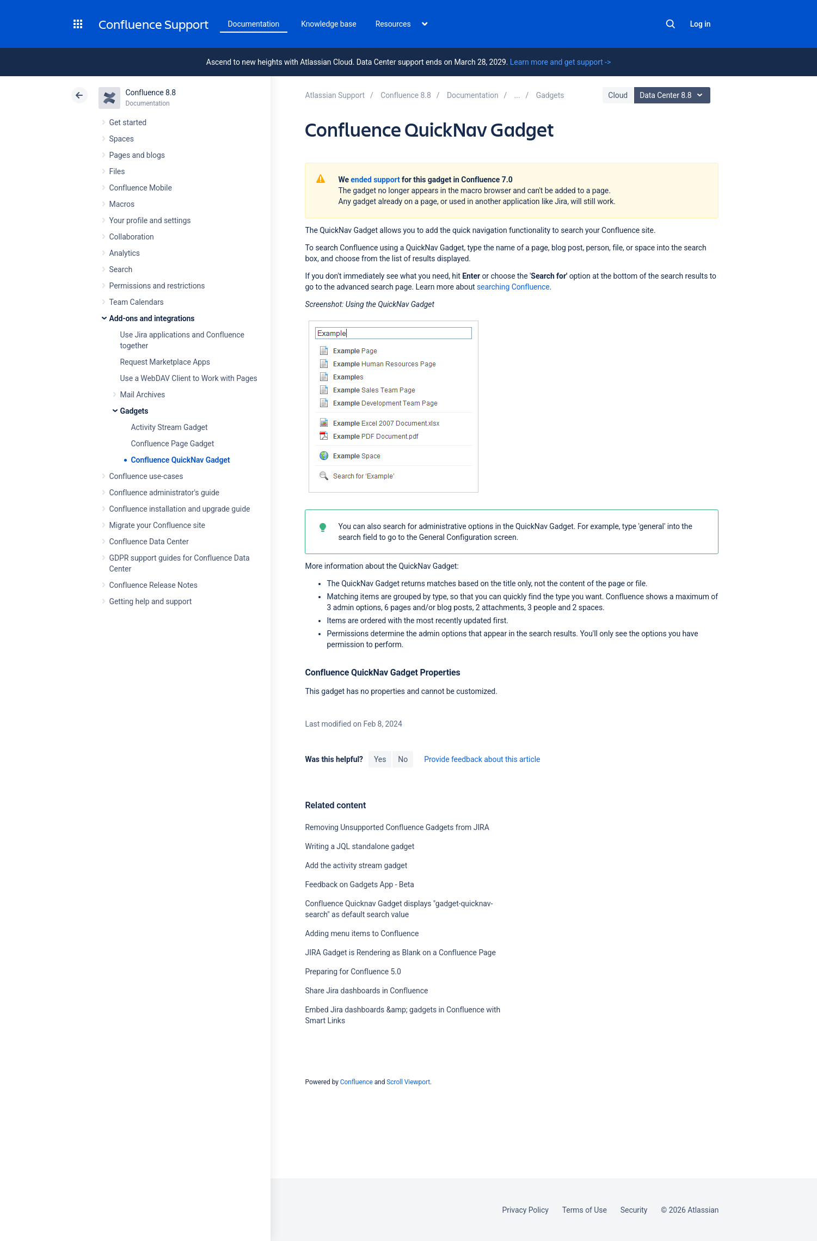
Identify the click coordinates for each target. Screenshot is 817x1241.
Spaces (121, 138)
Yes (380, 759)
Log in (700, 24)
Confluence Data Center (149, 541)
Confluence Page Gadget (172, 443)
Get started (128, 122)
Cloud (618, 95)
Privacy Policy (525, 1210)
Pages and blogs (137, 155)
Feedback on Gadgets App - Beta (359, 884)
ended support (375, 179)
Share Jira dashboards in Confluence (366, 990)
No (403, 759)
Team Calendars (136, 302)
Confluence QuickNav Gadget (180, 460)
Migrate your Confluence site (157, 525)
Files (117, 171)
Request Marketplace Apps (165, 362)
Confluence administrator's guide (164, 492)
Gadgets (134, 411)
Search (670, 24)
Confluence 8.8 (151, 92)
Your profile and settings (150, 220)
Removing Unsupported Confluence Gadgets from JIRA (397, 827)
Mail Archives (142, 394)
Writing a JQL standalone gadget (359, 846)
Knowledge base (329, 24)
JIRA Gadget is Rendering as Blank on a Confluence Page (400, 952)
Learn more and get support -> (560, 62)
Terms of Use (584, 1210)
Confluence (356, 1082)
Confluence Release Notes (153, 585)
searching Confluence (513, 286)
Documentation (254, 24)
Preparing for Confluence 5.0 (353, 971)
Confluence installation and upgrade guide (179, 509)
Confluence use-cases (146, 476)
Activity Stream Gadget (169, 427)
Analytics (124, 253)
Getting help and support (150, 601)
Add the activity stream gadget (356, 865)
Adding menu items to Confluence (362, 933)
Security (634, 1210)
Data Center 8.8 (674, 95)
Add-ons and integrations (152, 318)
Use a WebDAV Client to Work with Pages (188, 378)
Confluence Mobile (140, 187)
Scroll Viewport (408, 1082)
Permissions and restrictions (157, 285)
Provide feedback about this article (482, 759)
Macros (122, 204)
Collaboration (131, 236)
